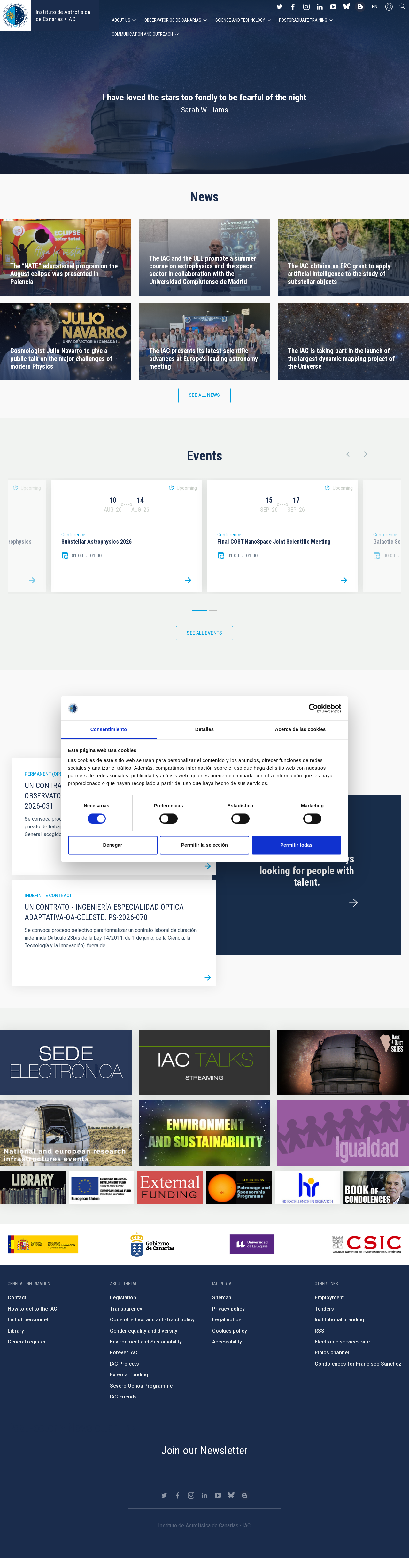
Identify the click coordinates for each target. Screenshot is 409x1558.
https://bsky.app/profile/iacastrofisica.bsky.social (346, 6)
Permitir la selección (204, 845)
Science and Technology (240, 20)
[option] (126, 536)
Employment (329, 1298)
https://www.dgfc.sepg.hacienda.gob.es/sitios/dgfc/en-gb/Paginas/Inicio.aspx (101, 1187)
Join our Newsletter (204, 1450)
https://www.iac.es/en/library (33, 1187)
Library (16, 1331)
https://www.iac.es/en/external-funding (170, 1187)
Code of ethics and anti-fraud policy (152, 1320)
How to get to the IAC (32, 1309)
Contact (17, 1298)
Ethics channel (332, 1353)
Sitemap (221, 1298)
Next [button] (366, 454)
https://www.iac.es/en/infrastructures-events (66, 1133)
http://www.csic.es (366, 1244)
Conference (73, 534)
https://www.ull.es (253, 1244)
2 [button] (213, 610)
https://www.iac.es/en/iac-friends (239, 1187)
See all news (204, 395)
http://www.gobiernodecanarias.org (152, 1244)
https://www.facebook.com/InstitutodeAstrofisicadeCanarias (293, 6)
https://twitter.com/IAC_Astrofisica (279, 6)
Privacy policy (228, 1309)
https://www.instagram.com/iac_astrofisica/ (306, 6)
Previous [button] (348, 454)
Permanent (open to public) (57, 774)
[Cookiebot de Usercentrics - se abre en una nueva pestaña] (313, 708)
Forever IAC (123, 1353)
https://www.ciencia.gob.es (43, 1244)
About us (121, 20)
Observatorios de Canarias (172, 20)
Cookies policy (229, 1331)
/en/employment (353, 902)
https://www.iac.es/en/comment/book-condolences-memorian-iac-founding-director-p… (376, 1187)
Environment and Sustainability (146, 1342)
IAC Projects (124, 1364)
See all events (204, 633)
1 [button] (199, 610)
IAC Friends (123, 1397)
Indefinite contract (48, 895)
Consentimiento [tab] (108, 729)
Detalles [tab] (204, 729)
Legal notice (226, 1320)
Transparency (126, 1309)
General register (27, 1342)
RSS (319, 1331)
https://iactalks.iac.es (204, 1062)
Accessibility (227, 1342)
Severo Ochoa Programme (141, 1386)
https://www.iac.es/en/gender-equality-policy (343, 1133)
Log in (389, 6)
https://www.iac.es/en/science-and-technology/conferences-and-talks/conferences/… (343, 1062)
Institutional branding (339, 1320)
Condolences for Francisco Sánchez (358, 1364)
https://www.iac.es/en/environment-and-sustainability (204, 1133)
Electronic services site (342, 1342)
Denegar (112, 845)
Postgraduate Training (303, 20)
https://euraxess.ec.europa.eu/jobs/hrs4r (307, 1187)
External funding (129, 1375)
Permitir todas (296, 845)
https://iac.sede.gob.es (66, 1062)
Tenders (324, 1309)
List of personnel (28, 1320)
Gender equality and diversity (143, 1331)
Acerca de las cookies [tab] (300, 729)
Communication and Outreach (142, 34)
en (374, 6)
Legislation (123, 1298)
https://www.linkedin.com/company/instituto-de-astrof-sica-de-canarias (320, 6)
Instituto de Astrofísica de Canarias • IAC (63, 15)
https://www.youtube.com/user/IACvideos (333, 6)
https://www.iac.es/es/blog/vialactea (360, 6)
